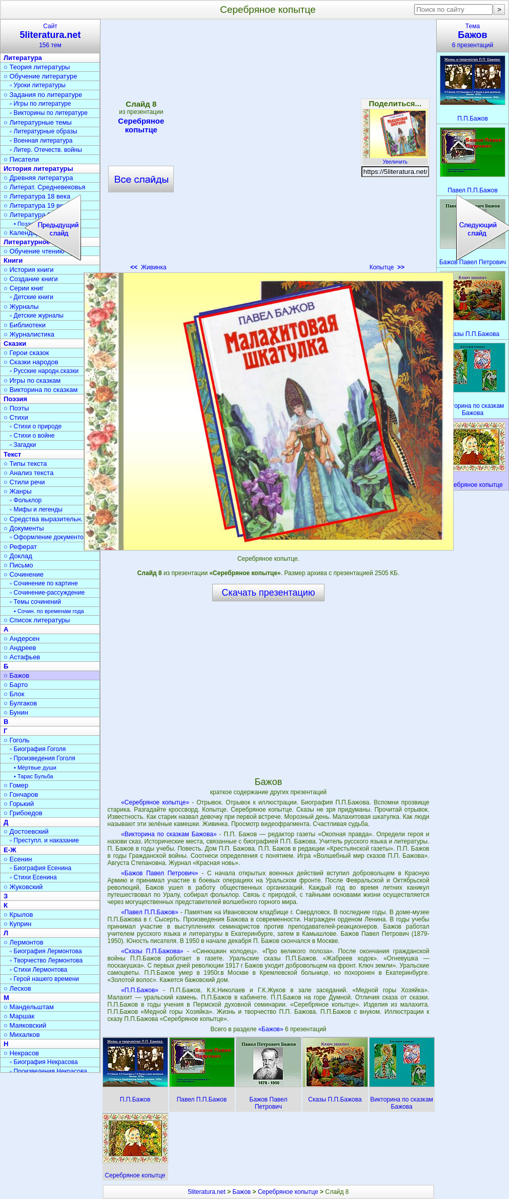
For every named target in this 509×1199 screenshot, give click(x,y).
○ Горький (19, 804)
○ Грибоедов (23, 813)
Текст (12, 454)
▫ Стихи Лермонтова (38, 969)
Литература (23, 58)
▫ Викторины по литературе (49, 112)
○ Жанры (18, 491)
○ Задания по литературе (43, 95)
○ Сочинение (24, 574)
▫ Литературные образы (43, 131)
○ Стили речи (24, 482)
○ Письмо (18, 565)
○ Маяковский (25, 1025)
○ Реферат (20, 547)
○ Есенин (18, 859)
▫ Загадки (23, 444)
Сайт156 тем (50, 36)
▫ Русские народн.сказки (44, 371)
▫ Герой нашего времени (44, 978)
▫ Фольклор (26, 500)
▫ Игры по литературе (40, 103)
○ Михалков (22, 1034)
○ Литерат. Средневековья (45, 187)
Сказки (15, 343)
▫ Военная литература (41, 140)
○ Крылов (18, 914)
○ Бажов (16, 675)
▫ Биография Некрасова (44, 1062)
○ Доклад (18, 556)
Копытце (387, 267)
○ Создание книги (31, 279)
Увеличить (395, 159)
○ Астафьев (22, 657)
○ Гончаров (21, 794)
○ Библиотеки (25, 325)
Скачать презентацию (268, 592)
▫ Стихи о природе (36, 426)
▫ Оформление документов (48, 537)
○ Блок (14, 694)
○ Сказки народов (31, 362)
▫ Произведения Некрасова (48, 1071)
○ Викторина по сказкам (40, 390)
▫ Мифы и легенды (36, 509)
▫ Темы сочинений (35, 601)
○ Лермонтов (24, 942)
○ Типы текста (25, 463)
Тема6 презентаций (472, 36)
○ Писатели (21, 159)
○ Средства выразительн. (43, 519)
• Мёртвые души (35, 767)
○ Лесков (17, 988)
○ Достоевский (26, 831)
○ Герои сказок (26, 353)
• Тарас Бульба (33, 776)
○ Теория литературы (37, 67)
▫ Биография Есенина (40, 868)
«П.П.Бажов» (139, 990)
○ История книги (29, 269)
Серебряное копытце (288, 1191)
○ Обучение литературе (40, 76)
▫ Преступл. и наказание (44, 840)
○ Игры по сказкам (32, 380)
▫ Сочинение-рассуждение (47, 592)
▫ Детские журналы (37, 315)
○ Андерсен (21, 638)
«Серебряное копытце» (155, 802)
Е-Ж (10, 850)
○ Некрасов (21, 1053)
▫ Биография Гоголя (38, 749)
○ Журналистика (29, 334)
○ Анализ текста (28, 473)
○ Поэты (16, 408)
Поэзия (15, 399)
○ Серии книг (24, 288)
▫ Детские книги (31, 297)
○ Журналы (21, 306)
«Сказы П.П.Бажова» (152, 951)
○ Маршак (19, 1016)
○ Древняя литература (38, 178)
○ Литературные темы (38, 122)
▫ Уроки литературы (38, 85)
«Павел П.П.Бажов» (149, 912)
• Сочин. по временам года (49, 611)
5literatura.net (206, 1191)
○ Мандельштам (29, 1007)
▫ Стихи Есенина (33, 877)
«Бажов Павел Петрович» (159, 873)
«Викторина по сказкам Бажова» (168, 834)
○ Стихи (16, 417)
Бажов (242, 1191)
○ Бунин (16, 712)
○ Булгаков (20, 703)
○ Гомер (16, 785)
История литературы (38, 168)
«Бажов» (271, 1029)
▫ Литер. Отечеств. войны (46, 149)
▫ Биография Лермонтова (46, 951)
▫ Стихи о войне (32, 435)
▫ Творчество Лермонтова (46, 960)
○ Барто (16, 685)
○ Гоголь (17, 740)
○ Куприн (17, 924)
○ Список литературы (37, 620)
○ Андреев (20, 648)
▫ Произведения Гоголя (42, 758)
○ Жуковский (23, 887)
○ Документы (24, 528)
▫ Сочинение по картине (44, 583)
